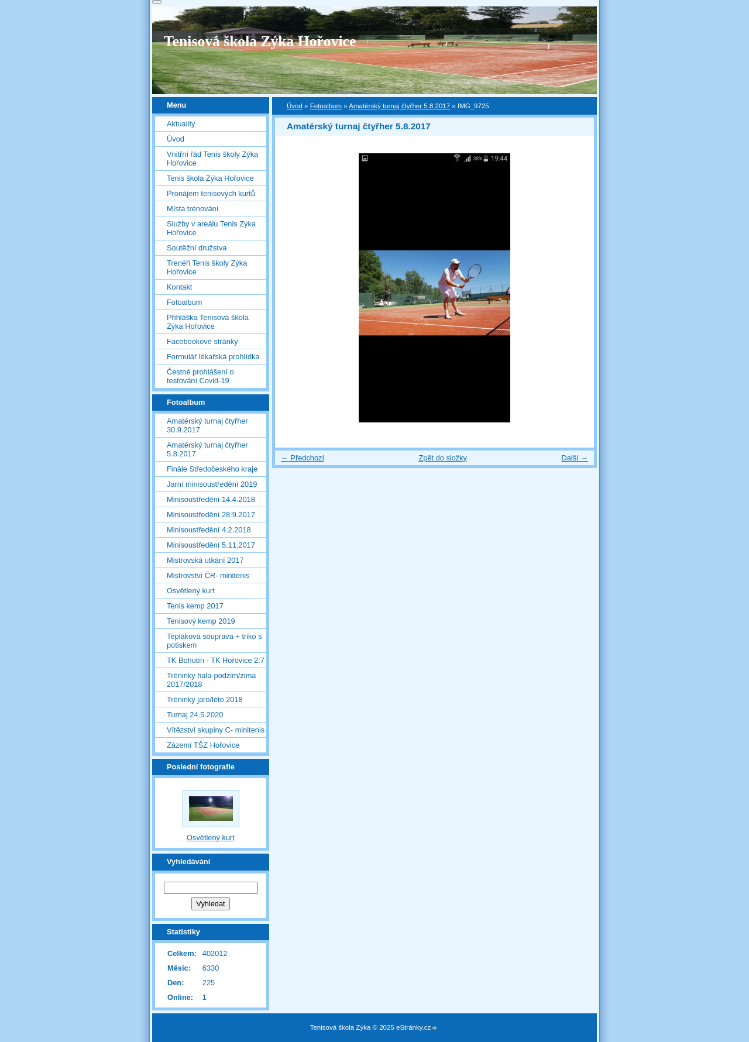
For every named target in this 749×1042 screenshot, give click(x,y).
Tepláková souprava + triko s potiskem (214, 640)
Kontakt (179, 287)
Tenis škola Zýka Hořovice (210, 178)
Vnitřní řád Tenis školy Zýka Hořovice (212, 158)
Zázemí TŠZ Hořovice (203, 745)
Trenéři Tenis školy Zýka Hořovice (207, 267)
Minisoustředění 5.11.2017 (211, 545)
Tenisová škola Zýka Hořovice (260, 41)
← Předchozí (302, 457)
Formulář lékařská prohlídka (213, 356)
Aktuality (181, 123)
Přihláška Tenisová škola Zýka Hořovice (208, 322)
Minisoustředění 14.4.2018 (211, 499)
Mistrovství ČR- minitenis (208, 575)
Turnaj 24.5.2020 (195, 714)
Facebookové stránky (202, 341)
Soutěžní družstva (196, 247)
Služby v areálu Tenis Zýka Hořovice (211, 228)
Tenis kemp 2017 (195, 605)
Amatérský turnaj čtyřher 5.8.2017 (399, 105)
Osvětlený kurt (191, 590)
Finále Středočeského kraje (212, 469)
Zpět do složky (442, 457)
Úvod (295, 105)
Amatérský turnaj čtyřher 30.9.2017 (207, 425)
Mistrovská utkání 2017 (205, 560)
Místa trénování (192, 208)
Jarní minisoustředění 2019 (212, 484)
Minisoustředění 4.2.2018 (209, 529)
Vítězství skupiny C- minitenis (215, 729)
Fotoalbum (326, 105)
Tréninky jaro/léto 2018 (205, 699)
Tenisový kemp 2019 (201, 621)
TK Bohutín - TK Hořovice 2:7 (215, 660)
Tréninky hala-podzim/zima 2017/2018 (211, 680)
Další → (574, 457)
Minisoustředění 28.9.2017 (211, 514)
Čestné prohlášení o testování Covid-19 (200, 376)
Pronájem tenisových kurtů (211, 193)
